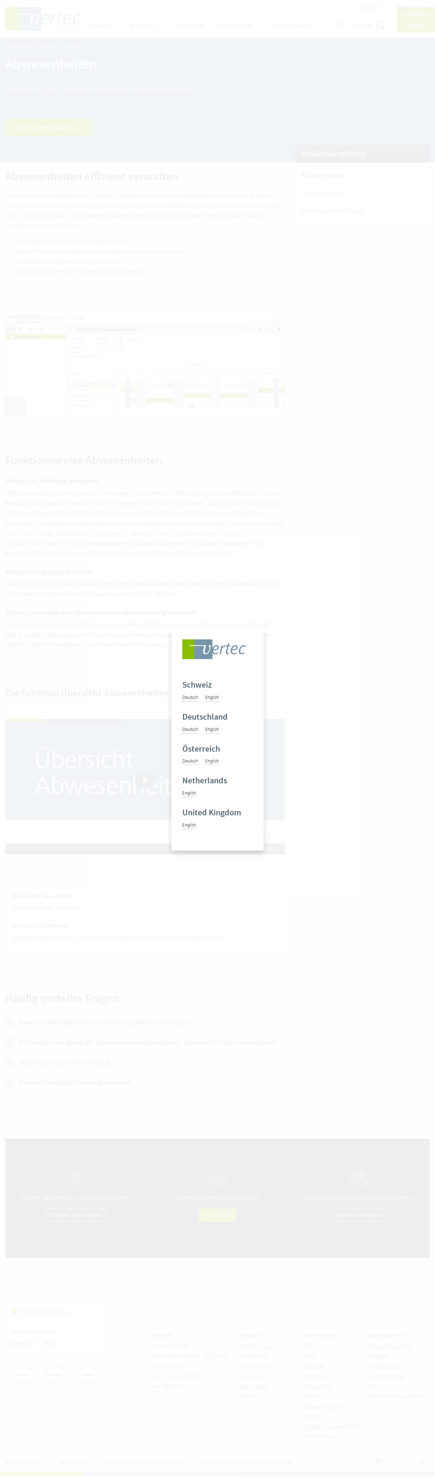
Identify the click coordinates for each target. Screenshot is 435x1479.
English (212, 697)
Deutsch (190, 697)
